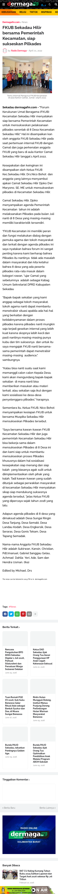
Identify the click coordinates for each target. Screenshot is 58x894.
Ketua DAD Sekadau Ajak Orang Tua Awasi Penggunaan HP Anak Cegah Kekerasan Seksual (42, 656)
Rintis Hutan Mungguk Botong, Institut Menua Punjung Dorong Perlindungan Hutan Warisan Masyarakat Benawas (42, 707)
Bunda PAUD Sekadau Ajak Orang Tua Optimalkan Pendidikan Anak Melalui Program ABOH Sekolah (41, 753)
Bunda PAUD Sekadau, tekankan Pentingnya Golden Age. (15, 749)
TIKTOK (34, 12)
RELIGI (22, 12)
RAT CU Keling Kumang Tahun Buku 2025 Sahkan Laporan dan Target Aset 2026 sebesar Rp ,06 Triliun (35, 875)
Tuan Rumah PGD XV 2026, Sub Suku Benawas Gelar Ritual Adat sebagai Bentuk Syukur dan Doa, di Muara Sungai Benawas (15, 705)
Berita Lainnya (47, 808)
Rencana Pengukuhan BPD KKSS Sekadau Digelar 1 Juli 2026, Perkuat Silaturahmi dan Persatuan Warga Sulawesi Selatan (14, 659)
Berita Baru (9, 808)
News (25, 22)
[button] (3, 4)
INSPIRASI (46, 12)
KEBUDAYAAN (9, 12)
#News (12, 607)
